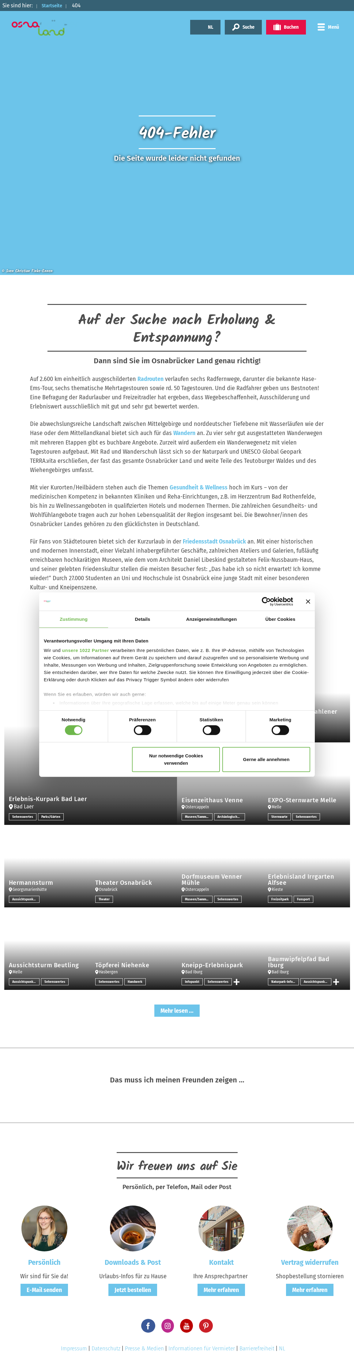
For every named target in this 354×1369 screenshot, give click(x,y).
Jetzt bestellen (133, 1289)
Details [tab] (142, 618)
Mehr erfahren (221, 1289)
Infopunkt (192, 981)
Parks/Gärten (51, 816)
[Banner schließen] (308, 601)
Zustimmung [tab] (74, 618)
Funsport (304, 899)
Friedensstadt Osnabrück (214, 541)
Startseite (54, 5)
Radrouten (150, 379)
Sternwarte (279, 816)
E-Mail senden (44, 1289)
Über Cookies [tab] (281, 618)
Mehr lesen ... (177, 1010)
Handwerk (135, 981)
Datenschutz (106, 1348)
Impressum (74, 1348)
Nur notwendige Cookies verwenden (176, 759)
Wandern (184, 433)
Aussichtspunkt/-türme (26, 899)
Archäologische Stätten (231, 816)
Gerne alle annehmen (266, 759)
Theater (104, 899)
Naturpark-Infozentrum (285, 981)
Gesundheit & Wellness (199, 487)
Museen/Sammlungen (199, 816)
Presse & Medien (144, 1348)
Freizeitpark (280, 899)
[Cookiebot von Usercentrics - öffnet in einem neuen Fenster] (266, 601)
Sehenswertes (22, 816)
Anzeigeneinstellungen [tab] (211, 618)
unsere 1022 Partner (85, 650)
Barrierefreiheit (256, 1348)
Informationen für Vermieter (201, 1348)
